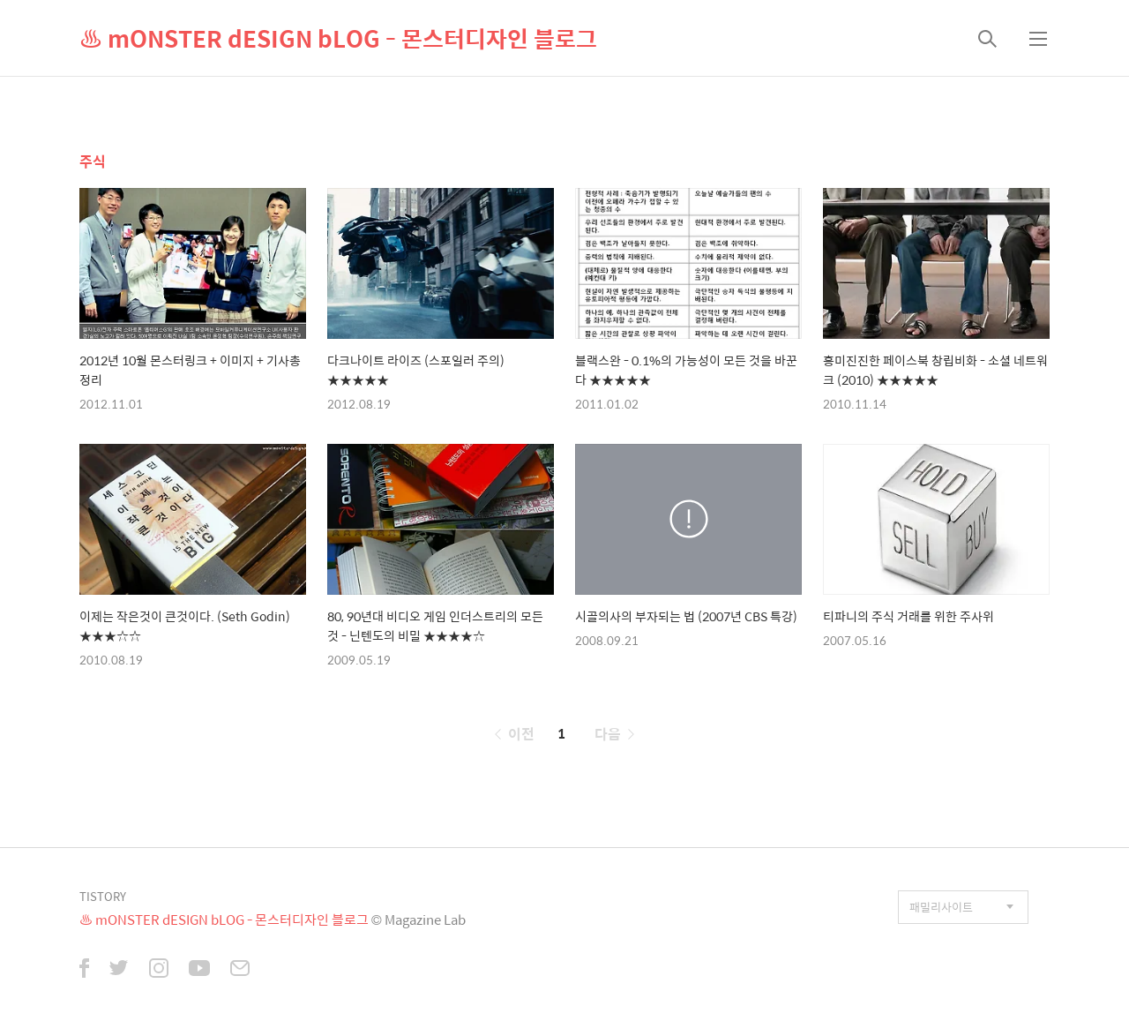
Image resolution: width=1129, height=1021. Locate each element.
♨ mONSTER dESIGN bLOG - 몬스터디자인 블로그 (338, 38)
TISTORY (102, 896)
